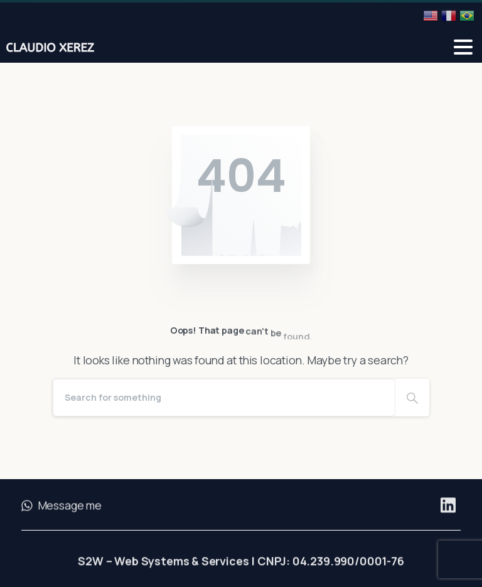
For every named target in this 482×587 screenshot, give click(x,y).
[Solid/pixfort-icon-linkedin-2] (448, 509)
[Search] (224, 397)
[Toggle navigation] (463, 47)
